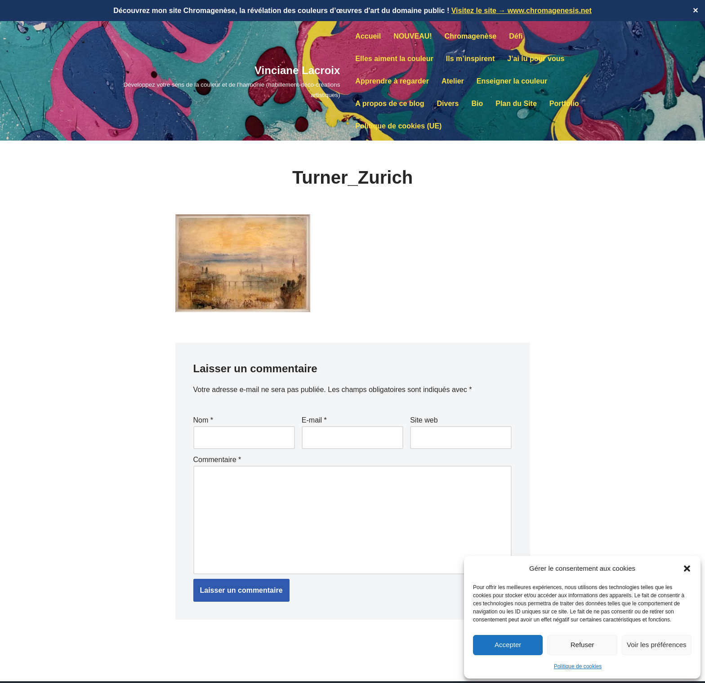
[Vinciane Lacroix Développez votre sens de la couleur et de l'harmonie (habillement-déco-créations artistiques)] (218, 81)
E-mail (314, 420)
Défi (515, 36)
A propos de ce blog (389, 103)
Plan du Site (516, 103)
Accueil (368, 36)
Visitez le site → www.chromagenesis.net (521, 10)
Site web (423, 420)
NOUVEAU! (412, 36)
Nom (203, 420)
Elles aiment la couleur (394, 58)
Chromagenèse (471, 36)
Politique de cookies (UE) (398, 126)
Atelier (453, 81)
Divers (448, 103)
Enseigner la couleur (512, 81)
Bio (477, 103)
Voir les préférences (657, 644)
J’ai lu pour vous (535, 58)
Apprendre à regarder (392, 81)
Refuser (582, 644)
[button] (687, 568)
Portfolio (564, 103)
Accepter (508, 644)
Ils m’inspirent (470, 58)
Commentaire (217, 459)
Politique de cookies (578, 666)
